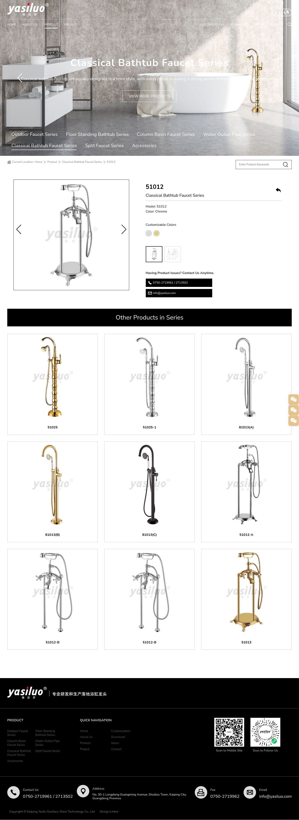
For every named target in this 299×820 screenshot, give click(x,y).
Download (118, 737)
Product (52, 162)
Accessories (144, 145)
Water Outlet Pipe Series (229, 134)
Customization (120, 731)
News (115, 743)
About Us (86, 737)
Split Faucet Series (104, 145)
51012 (111, 162)
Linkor (114, 812)
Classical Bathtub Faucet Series (44, 145)
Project (84, 749)
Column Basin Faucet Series (166, 134)
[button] (20, 77)
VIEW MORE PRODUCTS (149, 96)
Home (38, 162)
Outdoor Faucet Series (34, 134)
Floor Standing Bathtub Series (97, 134)
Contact (116, 749)
